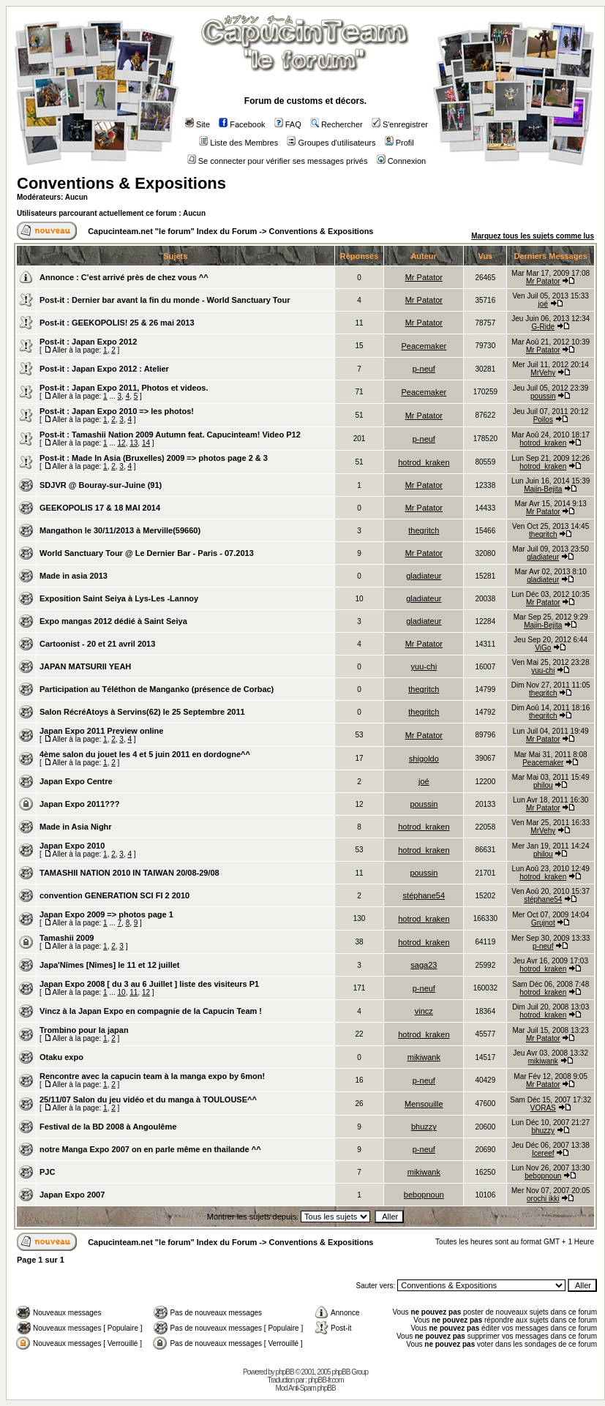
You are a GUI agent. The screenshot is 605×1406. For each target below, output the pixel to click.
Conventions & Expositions (121, 183)
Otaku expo (61, 1057)
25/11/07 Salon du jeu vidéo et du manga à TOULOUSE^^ (148, 1099)
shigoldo (424, 758)
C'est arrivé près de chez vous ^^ (144, 277)
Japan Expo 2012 (104, 341)
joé (543, 304)
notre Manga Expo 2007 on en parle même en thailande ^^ (150, 1149)
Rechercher (336, 124)
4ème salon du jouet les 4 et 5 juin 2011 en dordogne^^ (145, 754)
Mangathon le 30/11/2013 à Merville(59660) (120, 530)
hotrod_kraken (542, 443)
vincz (424, 1011)
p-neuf (424, 368)
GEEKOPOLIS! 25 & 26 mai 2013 (133, 322)
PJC (47, 1172)
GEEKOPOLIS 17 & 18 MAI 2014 (100, 507)
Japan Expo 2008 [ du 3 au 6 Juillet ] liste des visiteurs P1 (149, 984)
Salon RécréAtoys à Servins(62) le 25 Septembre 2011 (142, 711)
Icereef (543, 1153)
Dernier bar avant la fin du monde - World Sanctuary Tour (181, 300)
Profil (399, 142)
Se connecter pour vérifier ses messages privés (277, 161)
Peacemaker (423, 346)
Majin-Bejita (543, 489)
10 (122, 992)
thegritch (423, 530)
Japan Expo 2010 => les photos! (133, 411)
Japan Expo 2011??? (79, 804)
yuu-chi (424, 666)
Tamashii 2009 (67, 937)
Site (197, 124)
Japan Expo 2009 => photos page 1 (106, 914)
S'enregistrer (400, 124)
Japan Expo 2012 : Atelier (120, 368)
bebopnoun (543, 1176)
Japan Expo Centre (76, 781)
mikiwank (423, 1057)
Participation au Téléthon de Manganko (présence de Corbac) (157, 689)
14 (146, 443)
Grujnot (543, 923)
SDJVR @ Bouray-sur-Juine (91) (101, 485)
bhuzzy (424, 1126)
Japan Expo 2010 (72, 845)
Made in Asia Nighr (76, 826)
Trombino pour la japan (84, 1030)
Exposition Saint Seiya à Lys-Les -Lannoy (119, 598)
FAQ (287, 124)
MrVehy (542, 373)
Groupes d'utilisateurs (331, 142)
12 (122, 443)
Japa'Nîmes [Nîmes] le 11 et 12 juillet (110, 964)
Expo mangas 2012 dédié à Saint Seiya (113, 621)
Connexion (401, 161)
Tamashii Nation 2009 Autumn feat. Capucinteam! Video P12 (186, 434)
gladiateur (543, 557)
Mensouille (424, 1103)
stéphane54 (424, 895)
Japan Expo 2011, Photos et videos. (140, 387)
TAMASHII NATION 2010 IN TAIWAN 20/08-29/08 (129, 872)
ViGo (543, 648)
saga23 (423, 964)
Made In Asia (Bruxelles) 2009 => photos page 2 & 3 (170, 458)
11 (133, 992)
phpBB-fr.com (326, 1380)
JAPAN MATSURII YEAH (85, 666)
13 (133, 443)
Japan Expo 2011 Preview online (101, 730)
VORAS (543, 1108)
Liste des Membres (238, 142)
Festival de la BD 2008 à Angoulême (108, 1126)
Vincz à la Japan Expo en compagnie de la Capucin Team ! (151, 1011)
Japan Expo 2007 (72, 1194)
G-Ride (543, 327)
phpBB (285, 1372)
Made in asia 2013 (74, 575)
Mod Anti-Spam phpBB (305, 1388)
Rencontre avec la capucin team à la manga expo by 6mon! (152, 1076)
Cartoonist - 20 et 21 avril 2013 (97, 643)
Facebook (242, 124)
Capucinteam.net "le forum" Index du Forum (172, 231)
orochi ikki (543, 1199)
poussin (542, 396)
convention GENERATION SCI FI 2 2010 (114, 895)
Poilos (543, 420)
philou (543, 785)
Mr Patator (424, 277)
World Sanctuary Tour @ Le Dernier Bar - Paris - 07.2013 (147, 553)
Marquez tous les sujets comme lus (532, 236)
